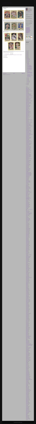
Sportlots (27, 385)
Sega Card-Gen (27, 383)
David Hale (27, 239)
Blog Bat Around (27, 193)
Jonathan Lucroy (27, 299)
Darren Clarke (27, 236)
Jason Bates (27, 278)
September (28, 61)
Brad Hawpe (27, 203)
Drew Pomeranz (27, 245)
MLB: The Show (27, 337)
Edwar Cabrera (27, 249)
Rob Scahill (27, 366)
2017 (27, 55)
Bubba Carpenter (27, 211)
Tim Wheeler (27, 392)
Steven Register (27, 389)
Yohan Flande (27, 417)
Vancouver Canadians (28, 411)
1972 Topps (27, 96)
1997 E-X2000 (27, 110)
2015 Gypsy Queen (28, 28)
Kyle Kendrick (27, 316)
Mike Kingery (27, 331)
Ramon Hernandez (28, 359)
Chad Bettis (27, 217)
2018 (27, 54)
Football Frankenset (28, 256)
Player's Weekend (27, 353)
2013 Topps (27, 139)
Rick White (27, 364)
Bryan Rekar (27, 210)
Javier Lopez (27, 281)
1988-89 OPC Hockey (28, 102)
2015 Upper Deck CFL (28, 152)
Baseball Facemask (28, 188)
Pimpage (27, 351)
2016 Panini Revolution (28, 156)
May (27, 78)
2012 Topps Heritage (28, 133)
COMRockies (28, 63)
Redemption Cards (28, 360)
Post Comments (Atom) (8, 74)
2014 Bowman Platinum (28, 143)
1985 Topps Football (28, 99)
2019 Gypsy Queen (28, 168)
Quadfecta (27, 356)
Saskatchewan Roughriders (28, 379)
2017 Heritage (27, 161)
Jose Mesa (27, 302)
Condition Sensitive (7, 3)
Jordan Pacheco (27, 300)
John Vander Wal (27, 297)
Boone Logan (27, 196)
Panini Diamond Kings (28, 347)
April (27, 79)
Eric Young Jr (27, 252)
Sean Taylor (27, 382)
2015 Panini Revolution (28, 150)
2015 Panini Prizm (27, 149)
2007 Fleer (27, 120)
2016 (27, 56)
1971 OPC (27, 92)
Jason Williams (27, 280)
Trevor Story (27, 404)
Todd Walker (27, 394)
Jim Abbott (27, 291)
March (27, 80)
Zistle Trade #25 (28, 71)
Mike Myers (27, 334)
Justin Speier (27, 310)
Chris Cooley (27, 223)
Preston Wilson (27, 354)
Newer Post (4, 73)
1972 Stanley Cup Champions (29, 95)
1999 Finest (27, 115)
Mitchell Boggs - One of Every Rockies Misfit (30, 75)
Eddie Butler (27, 248)
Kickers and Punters (28, 313)
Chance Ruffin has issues (29, 67)
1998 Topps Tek (27, 114)
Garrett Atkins (27, 259)
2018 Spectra (27, 166)
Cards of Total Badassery (28, 213)
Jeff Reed (27, 287)
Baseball (27, 185)
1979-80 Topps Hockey (28, 98)
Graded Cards (27, 265)
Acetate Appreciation (28, 172)
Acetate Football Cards (28, 174)
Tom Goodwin (27, 395)
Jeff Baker (27, 283)
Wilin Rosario (27, 415)
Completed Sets (27, 229)
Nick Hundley (27, 341)
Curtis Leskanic (27, 232)
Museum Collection (28, 338)
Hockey (26, 271)
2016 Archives (27, 153)
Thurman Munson (27, 391)
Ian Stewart (27, 274)
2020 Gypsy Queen (28, 169)
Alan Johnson (27, 177)
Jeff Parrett (27, 286)
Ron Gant (27, 369)
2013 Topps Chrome (28, 140)
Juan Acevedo (27, 306)
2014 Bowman (27, 142)
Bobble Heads (27, 194)
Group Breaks (27, 267)
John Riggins (27, 296)
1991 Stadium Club (28, 105)
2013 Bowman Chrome (28, 137)
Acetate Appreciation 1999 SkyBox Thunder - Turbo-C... (29, 73)
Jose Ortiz (27, 303)
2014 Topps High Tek (28, 146)
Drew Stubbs (27, 246)
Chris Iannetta (27, 224)
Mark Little (27, 322)
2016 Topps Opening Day (28, 158)
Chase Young (27, 221)
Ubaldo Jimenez (27, 410)
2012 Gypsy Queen (28, 31)
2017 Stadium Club (28, 162)
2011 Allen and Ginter (28, 123)
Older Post (23, 73)
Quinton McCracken (28, 357)
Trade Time (27, 402)
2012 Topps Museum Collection (29, 134)
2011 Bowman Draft (28, 124)
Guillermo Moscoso (28, 268)
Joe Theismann (27, 294)
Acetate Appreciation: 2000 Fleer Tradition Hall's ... (29, 68)
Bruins (26, 208)
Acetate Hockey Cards (28, 175)
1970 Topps (27, 91)
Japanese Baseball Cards (28, 277)
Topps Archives (27, 398)
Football (26, 255)
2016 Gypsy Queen (28, 155)
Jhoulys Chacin (27, 290)
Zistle (29, 11)
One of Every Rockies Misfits (28, 345)
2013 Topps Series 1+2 (28, 30)
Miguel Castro (27, 328)
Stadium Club (27, 386)
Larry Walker (27, 318)
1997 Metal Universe (28, 111)
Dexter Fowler (27, 243)
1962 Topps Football (28, 89)
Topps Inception (27, 399)
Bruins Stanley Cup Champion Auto (29, 209)
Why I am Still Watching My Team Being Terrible (29, 66)
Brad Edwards (27, 202)
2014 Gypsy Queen (28, 29)
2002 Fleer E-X (27, 117)
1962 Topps (27, 88)
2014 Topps (27, 145)
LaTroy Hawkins (27, 319)
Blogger (21, 422)
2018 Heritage (27, 165)
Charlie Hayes (27, 220)
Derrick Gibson (27, 242)
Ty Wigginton (27, 408)
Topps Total (27, 401)
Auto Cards (27, 184)
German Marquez (27, 261)
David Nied (27, 240)
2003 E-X (27, 118)
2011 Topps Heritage (28, 127)
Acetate (26, 171)
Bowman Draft (27, 199)
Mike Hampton (27, 329)
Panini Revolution (27, 348)
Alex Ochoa (27, 178)
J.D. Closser (27, 275)
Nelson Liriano (27, 340)
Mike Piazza (27, 335)
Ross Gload (27, 370)
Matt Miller (27, 326)
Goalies (26, 264)
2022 (27, 51)
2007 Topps (27, 121)
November (28, 59)
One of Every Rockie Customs (29, 344)
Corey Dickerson (27, 230)
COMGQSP (28, 64)
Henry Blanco (27, 270)
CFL (26, 216)
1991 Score (27, 104)
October (28, 60)
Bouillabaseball (27, 197)
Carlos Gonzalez (27, 214)
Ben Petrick (27, 190)
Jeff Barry (27, 284)
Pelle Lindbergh (27, 350)
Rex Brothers (27, 363)
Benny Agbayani (27, 191)
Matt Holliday (27, 325)
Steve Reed (27, 388)
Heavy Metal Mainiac (29, 65)
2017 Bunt (27, 159)
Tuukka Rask (27, 407)
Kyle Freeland (27, 315)
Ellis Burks (27, 251)
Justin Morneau (27, 309)
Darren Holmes (27, 237)
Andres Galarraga (27, 181)
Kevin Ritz (27, 312)
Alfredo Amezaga (27, 180)
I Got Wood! (28, 70)
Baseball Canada (27, 187)
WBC (26, 414)
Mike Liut (27, 332)
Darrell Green (27, 235)
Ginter (26, 262)
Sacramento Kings (27, 376)
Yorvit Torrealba (27, 418)
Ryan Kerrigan (27, 373)
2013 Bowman (27, 136)
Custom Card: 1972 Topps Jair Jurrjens (29, 74)
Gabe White (27, 258)
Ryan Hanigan (27, 372)
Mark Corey (27, 321)
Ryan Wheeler (27, 375)
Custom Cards (27, 233)
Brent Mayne (27, 205)
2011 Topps (27, 126)
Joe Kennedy (27, 293)
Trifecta (26, 405)
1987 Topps (27, 101)
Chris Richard (27, 226)
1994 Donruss (27, 108)
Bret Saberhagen (27, 206)
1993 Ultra (27, 107)
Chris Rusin (27, 227)
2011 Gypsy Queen (28, 32)
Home (14, 73)
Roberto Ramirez (27, 367)
